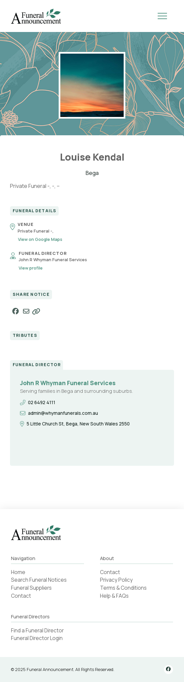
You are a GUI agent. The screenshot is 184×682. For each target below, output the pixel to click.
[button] (162, 16)
